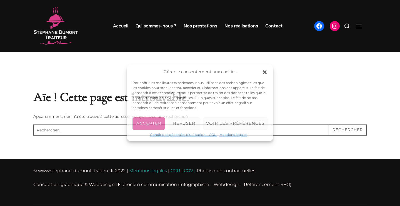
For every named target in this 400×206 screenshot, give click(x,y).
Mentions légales (233, 135)
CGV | (189, 170)
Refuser (184, 123)
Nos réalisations (241, 26)
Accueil (120, 26)
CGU (175, 170)
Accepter (148, 123)
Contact (273, 26)
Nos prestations (200, 26)
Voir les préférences (235, 123)
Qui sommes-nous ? (156, 26)
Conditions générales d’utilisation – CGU (183, 135)
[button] (265, 72)
